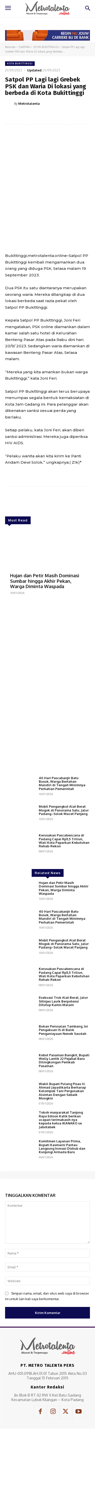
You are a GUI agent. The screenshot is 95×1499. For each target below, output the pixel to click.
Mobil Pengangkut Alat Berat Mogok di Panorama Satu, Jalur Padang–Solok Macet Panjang (64, 810)
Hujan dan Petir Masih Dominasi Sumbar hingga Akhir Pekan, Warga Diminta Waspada (44, 581)
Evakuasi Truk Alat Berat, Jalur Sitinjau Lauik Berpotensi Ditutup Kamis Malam (63, 1001)
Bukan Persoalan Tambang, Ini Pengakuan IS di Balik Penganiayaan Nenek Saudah (63, 1030)
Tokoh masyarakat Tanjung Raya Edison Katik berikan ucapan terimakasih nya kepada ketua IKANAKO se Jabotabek (61, 1119)
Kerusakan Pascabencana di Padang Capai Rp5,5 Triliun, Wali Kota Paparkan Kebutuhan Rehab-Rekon (64, 840)
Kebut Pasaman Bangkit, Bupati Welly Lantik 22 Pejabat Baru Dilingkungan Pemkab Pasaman (64, 1060)
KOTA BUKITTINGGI (46, 47)
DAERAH (24, 47)
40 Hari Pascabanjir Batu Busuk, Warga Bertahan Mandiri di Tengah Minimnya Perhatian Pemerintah (62, 783)
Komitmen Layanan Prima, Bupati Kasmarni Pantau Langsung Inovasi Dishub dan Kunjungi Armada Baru (62, 1146)
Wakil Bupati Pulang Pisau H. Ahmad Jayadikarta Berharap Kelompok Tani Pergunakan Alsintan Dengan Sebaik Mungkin (62, 1091)
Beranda (10, 47)
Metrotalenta (29, 103)
